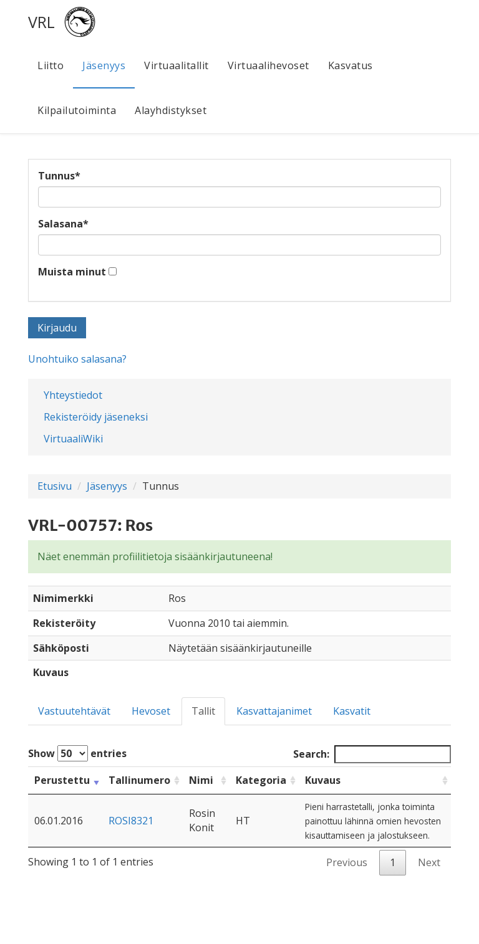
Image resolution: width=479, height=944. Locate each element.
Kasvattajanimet (274, 711)
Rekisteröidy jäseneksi (96, 417)
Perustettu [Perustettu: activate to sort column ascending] (62, 780)
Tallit (203, 711)
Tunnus (59, 176)
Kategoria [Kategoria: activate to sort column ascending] (261, 780)
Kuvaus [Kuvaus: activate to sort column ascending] (323, 780)
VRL (41, 21)
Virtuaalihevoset (268, 65)
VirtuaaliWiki (73, 439)
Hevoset (151, 711)
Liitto (50, 65)
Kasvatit (351, 711)
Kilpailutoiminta (76, 110)
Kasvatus (350, 65)
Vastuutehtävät (74, 711)
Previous (346, 862)
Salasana (63, 224)
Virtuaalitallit (176, 65)
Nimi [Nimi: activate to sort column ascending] (201, 780)
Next (429, 862)
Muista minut (72, 272)
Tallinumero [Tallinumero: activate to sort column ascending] (139, 780)
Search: (372, 754)
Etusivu (54, 486)
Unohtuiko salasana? (77, 359)
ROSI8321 (131, 820)
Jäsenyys (103, 65)
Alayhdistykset (170, 110)
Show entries (77, 753)
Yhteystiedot (73, 395)
